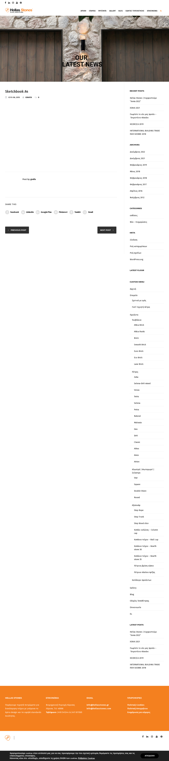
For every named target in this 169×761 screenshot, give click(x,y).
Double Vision (140, 491)
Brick (136, 338)
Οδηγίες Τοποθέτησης (139, 601)
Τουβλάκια (136, 320)
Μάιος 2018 (135, 171)
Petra (136, 409)
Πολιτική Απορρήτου (137, 708)
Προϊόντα (134, 315)
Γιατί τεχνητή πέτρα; (141, 307)
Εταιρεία (133, 295)
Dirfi (136, 435)
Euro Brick (138, 351)
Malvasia (138, 422)
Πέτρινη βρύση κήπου (144, 566)
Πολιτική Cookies (135, 705)
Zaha (136, 377)
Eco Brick (138, 357)
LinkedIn (27, 212)
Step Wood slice (141, 523)
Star (136, 478)
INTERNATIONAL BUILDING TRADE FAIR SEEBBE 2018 (145, 132)
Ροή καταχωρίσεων (138, 246)
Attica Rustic (139, 331)
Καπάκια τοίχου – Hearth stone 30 (145, 548)
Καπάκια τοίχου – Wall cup (146, 539)
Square (137, 484)
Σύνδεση (133, 240)
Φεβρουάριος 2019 (138, 165)
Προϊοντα (102, 11)
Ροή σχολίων (135, 253)
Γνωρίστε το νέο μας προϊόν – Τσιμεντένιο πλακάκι (143, 116)
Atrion (136, 462)
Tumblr (75, 212)
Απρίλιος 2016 (136, 191)
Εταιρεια (92, 11)
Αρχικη (83, 11)
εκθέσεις (134, 215)
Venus (136, 390)
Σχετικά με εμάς (139, 300)
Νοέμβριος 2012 (137, 197)
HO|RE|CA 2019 (137, 124)
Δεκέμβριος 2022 (137, 152)
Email (88, 212)
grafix (27, 97)
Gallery (112, 11)
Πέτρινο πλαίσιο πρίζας (144, 572)
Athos (136, 448)
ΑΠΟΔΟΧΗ (150, 755)
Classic (137, 442)
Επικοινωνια (152, 11)
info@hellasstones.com (99, 708)
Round (137, 497)
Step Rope (139, 510)
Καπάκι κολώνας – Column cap (146, 531)
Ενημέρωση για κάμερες (138, 712)
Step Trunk (139, 517)
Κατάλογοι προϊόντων (141, 580)
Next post (105, 230)
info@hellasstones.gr (98, 705)
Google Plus (44, 212)
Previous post (18, 230)
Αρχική (133, 289)
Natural (137, 416)
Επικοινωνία (135, 607)
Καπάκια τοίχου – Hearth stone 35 (145, 558)
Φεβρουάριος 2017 (138, 184)
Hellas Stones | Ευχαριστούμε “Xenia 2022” (143, 100)
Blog (120, 11)
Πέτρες (135, 372)
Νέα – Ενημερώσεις (138, 222)
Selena (137, 403)
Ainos (136, 455)
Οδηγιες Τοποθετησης (134, 11)
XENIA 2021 (135, 108)
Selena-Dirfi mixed (142, 383)
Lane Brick (138, 364)
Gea (135, 429)
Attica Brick (139, 325)
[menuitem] (147, 614)
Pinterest (60, 212)
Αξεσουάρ (136, 505)
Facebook (12, 212)
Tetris (136, 396)
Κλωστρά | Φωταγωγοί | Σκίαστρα (143, 471)
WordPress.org (136, 259)
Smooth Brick (140, 344)
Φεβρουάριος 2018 (138, 178)
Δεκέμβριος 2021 (137, 158)
